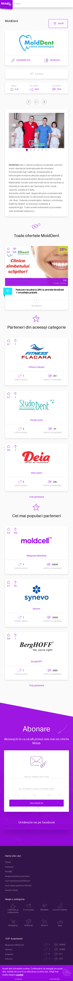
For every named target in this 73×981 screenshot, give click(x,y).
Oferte (8, 862)
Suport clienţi (11, 890)
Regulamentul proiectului (17, 876)
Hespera (9, 954)
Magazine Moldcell (36, 555)
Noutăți (8, 871)
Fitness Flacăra (36, 367)
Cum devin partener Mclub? (18, 885)
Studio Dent (36, 420)
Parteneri (9, 867)
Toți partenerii (36, 497)
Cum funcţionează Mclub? (18, 881)
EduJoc (9, 959)
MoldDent (37, 305)
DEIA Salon (36, 473)
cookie (19, 974)
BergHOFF (36, 661)
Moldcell (36, 828)
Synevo (36, 608)
